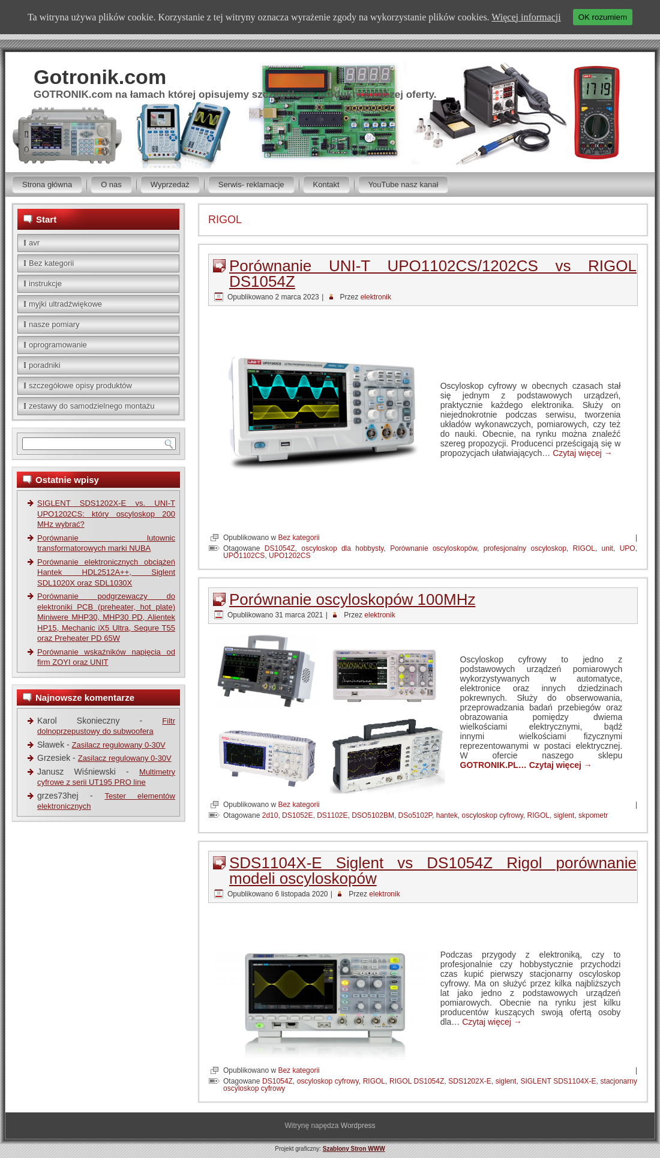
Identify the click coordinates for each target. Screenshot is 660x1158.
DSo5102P (415, 815)
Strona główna (47, 184)
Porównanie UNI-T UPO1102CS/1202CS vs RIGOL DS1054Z (433, 273)
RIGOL (584, 548)
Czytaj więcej (583, 453)
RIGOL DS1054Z (416, 1081)
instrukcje (45, 283)
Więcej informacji (525, 17)
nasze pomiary (54, 324)
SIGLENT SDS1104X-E (558, 1081)
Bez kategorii (51, 263)
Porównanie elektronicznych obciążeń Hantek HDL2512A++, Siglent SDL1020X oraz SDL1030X (106, 572)
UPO (627, 548)
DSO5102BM (373, 815)
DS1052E (297, 815)
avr (34, 242)
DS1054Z (280, 548)
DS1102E (332, 815)
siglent (564, 815)
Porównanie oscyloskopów (433, 548)
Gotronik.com (100, 76)
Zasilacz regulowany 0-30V (119, 744)
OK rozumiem (602, 17)
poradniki (45, 365)
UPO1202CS (289, 555)
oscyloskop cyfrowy (492, 815)
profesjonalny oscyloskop (525, 548)
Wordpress (358, 1125)
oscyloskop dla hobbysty (342, 548)
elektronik (376, 297)
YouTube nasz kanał (403, 184)
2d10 (270, 815)
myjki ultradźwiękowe (65, 303)
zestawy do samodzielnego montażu (92, 405)
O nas (111, 184)
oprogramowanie (58, 344)
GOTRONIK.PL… (494, 765)
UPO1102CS (244, 555)
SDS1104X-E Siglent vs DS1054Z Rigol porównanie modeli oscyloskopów (433, 870)
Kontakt (326, 184)
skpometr (593, 815)
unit (607, 548)
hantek (447, 815)
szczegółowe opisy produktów (80, 385)
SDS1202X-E (469, 1081)
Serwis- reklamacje (251, 184)
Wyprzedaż (170, 184)
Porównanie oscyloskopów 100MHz (352, 599)
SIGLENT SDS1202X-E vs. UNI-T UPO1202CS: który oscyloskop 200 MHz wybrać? (106, 514)
